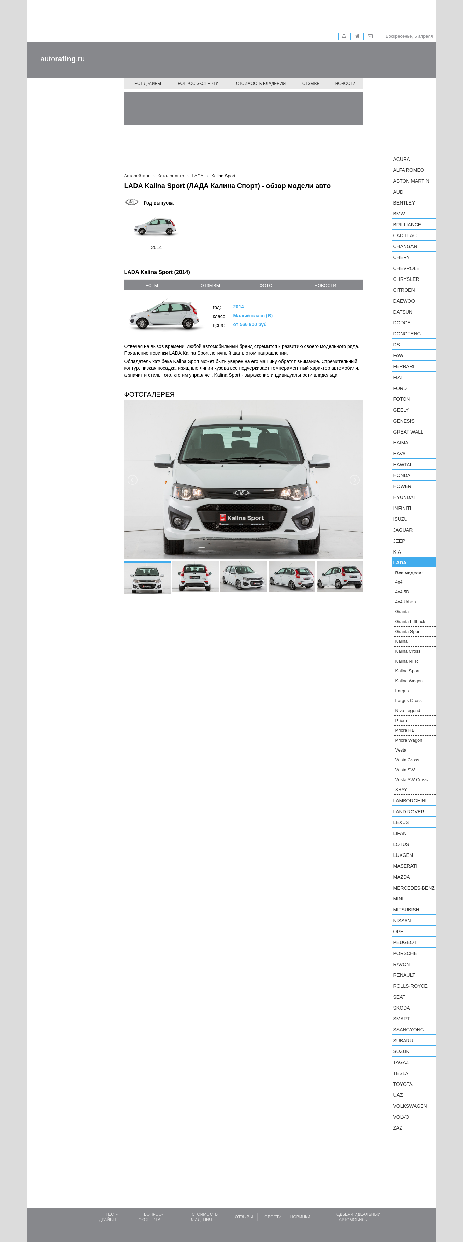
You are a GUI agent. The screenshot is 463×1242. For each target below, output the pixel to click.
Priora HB (405, 730)
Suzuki (402, 1051)
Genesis (404, 421)
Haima (400, 442)
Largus (402, 690)
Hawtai (402, 464)
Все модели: (409, 572)
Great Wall (408, 432)
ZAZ (397, 1128)
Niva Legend (407, 710)
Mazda (401, 877)
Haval (400, 453)
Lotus (401, 844)
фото (266, 285)
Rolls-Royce (410, 986)
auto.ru (63, 59)
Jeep (399, 541)
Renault (404, 975)
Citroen (404, 290)
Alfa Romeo (408, 170)
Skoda (401, 1008)
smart (401, 1018)
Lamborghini (410, 800)
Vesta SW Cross (411, 779)
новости (325, 285)
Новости (345, 83)
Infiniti (402, 508)
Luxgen (403, 855)
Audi (399, 192)
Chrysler (406, 279)
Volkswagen (410, 1106)
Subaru (403, 1040)
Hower (402, 486)
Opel (399, 931)
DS (396, 344)
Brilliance (407, 224)
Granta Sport (408, 631)
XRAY (401, 789)
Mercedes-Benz (414, 888)
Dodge (402, 322)
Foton (401, 399)
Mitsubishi (407, 909)
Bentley (404, 203)
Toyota (403, 1084)
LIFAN (400, 833)
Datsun (403, 312)
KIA (397, 552)
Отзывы (311, 83)
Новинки (300, 1217)
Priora (401, 720)
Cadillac (405, 235)
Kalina (401, 641)
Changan (405, 246)
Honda (402, 475)
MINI (398, 899)
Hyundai (404, 497)
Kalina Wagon (409, 680)
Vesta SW (405, 769)
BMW (399, 213)
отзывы (210, 285)
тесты (150, 285)
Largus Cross (408, 700)
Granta (402, 611)
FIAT (398, 377)
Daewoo (404, 301)
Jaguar (403, 530)
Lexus (401, 822)
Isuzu (400, 519)
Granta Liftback (410, 621)
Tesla (400, 1073)
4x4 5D (402, 591)
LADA (400, 562)
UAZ (398, 1095)
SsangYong (408, 1029)
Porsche (405, 953)
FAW (398, 355)
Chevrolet (408, 268)
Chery (401, 257)
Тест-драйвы (146, 83)
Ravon (401, 964)
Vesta (401, 750)
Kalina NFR (406, 661)
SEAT (399, 997)
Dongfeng (407, 333)
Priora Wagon (408, 740)
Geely (401, 410)
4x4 (399, 582)
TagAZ (401, 1062)
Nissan (402, 920)
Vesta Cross (407, 759)
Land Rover (408, 811)
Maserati (405, 866)
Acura (401, 159)
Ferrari (403, 366)
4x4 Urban (405, 601)
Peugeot (405, 942)
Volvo (401, 1117)
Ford (400, 388)
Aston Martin (411, 181)
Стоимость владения (261, 83)
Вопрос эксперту (198, 83)
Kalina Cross (408, 651)
